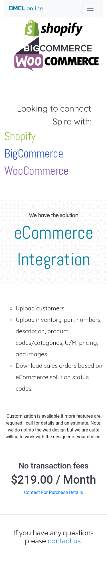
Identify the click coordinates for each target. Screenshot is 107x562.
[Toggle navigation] (90, 8)
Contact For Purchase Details (53, 492)
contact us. (65, 541)
